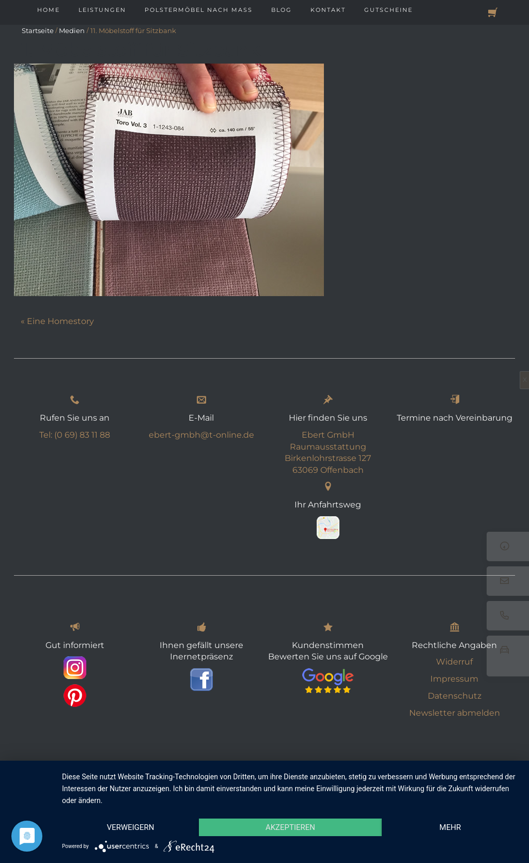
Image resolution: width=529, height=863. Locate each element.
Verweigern (130, 827)
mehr (450, 827)
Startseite (38, 30)
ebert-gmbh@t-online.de (201, 432)
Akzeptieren (290, 827)
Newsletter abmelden (454, 710)
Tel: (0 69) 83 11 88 (74, 432)
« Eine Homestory (57, 321)
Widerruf (454, 659)
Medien (72, 30)
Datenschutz (454, 693)
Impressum (454, 676)
